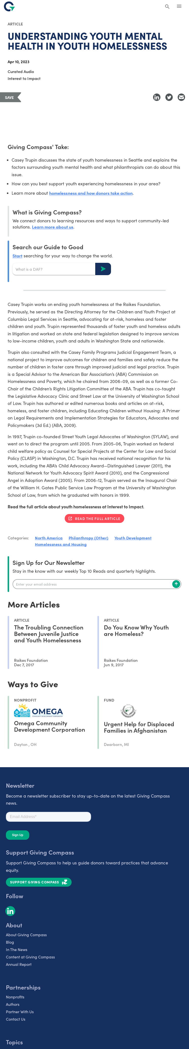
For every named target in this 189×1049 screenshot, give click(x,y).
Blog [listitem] (10, 942)
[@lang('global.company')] (9, 6)
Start (17, 256)
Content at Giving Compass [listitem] (30, 956)
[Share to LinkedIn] (156, 97)
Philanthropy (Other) (89, 538)
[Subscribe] (176, 584)
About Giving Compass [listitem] (26, 934)
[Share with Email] (181, 97)
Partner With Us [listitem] (20, 1011)
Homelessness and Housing (61, 544)
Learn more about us (52, 227)
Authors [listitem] (12, 1004)
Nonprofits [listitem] (15, 996)
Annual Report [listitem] (19, 964)
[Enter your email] (97, 584)
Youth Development (133, 538)
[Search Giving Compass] (167, 7)
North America (49, 538)
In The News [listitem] (16, 949)
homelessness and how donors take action (91, 193)
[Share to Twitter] (169, 97)
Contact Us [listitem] (15, 1019)
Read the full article (97, 518)
